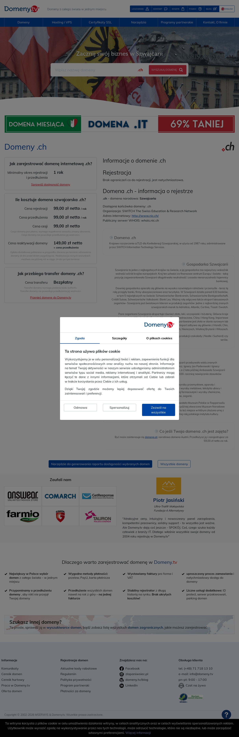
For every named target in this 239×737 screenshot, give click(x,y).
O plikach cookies (159, 338)
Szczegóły (119, 338)
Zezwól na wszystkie (158, 410)
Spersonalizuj (119, 407)
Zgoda (80, 338)
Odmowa (80, 407)
